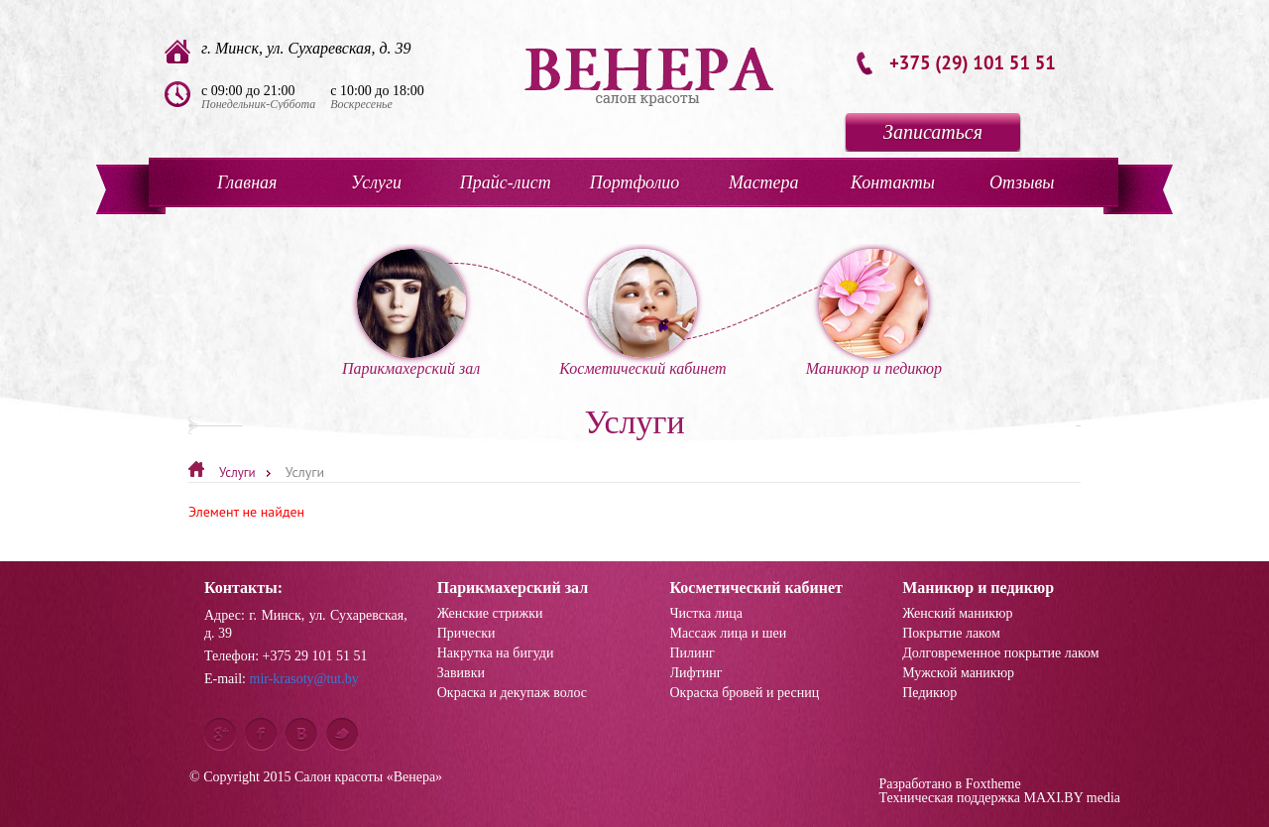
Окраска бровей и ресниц (745, 693)
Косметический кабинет (642, 313)
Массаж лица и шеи (728, 634)
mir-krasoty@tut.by (304, 678)
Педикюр (929, 693)
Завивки (461, 673)
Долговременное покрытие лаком (1000, 653)
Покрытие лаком (951, 634)
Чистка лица (706, 614)
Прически (466, 634)
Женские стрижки (490, 614)
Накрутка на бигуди (495, 653)
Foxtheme (993, 783)
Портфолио (635, 182)
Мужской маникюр (958, 673)
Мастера (764, 182)
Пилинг (692, 653)
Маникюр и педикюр (874, 313)
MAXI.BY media (1072, 797)
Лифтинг (696, 673)
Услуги (376, 182)
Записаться (932, 132)
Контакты (893, 182)
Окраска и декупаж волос (512, 693)
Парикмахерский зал (411, 313)
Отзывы (1021, 182)
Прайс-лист (505, 182)
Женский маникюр (957, 614)
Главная (247, 182)
